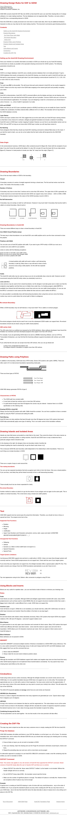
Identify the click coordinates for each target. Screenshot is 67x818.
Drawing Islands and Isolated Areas (13, 44)
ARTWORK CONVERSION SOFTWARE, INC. (33, 811)
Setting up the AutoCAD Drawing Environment (16, 31)
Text (4, 46)
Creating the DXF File (9, 53)
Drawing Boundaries (9, 33)
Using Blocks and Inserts (10, 48)
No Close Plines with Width (11, 35)
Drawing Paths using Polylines (12, 42)
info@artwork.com (54, 813)
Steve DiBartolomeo (6, 6)
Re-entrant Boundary (9, 37)
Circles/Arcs (6, 50)
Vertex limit (7, 39)
